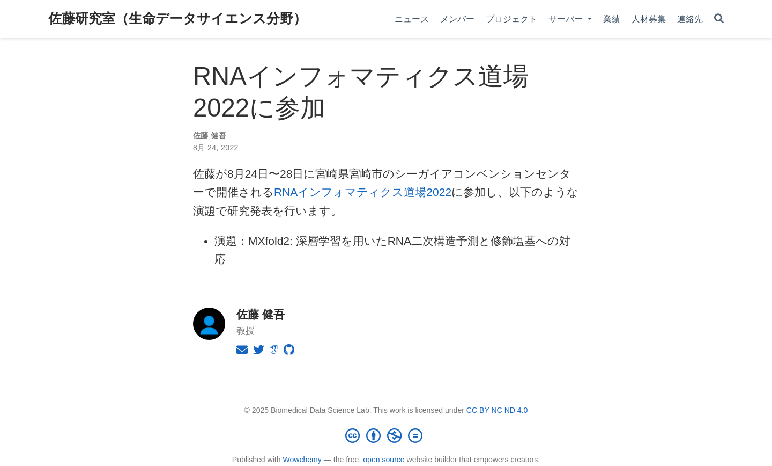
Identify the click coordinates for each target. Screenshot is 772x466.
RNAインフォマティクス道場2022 (362, 192)
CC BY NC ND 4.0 (497, 410)
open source (383, 459)
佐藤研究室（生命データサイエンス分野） (177, 18)
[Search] (719, 19)
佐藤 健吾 (209, 135)
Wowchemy (302, 459)
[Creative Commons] (386, 435)
